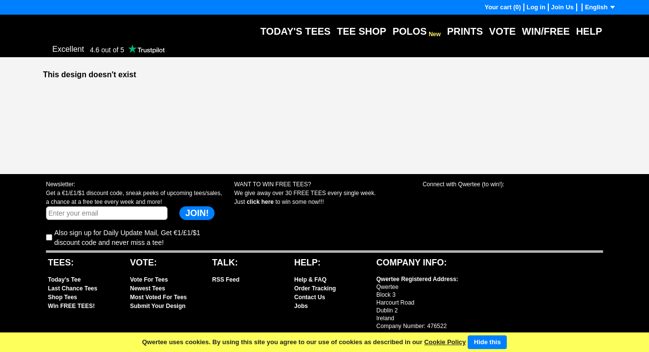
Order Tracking (315, 288)
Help (589, 31)
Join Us (562, 7)
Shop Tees (62, 297)
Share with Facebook (438, 197)
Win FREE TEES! (71, 306)
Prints (465, 31)
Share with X (473, 197)
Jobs (301, 306)
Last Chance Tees (72, 288)
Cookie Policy (445, 342)
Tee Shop (361, 31)
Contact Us (309, 297)
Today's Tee (64, 279)
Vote (502, 31)
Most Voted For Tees (158, 297)
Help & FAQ (310, 279)
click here (260, 201)
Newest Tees (147, 288)
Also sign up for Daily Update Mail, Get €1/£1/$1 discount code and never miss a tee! (127, 237)
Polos (416, 31)
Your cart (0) (503, 7)
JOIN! (197, 213)
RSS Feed (225, 279)
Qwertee (58, 24)
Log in (536, 7)
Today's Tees (295, 31)
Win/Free (546, 31)
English (600, 7)
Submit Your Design (158, 306)
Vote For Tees (149, 279)
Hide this (487, 342)
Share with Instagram (508, 197)
